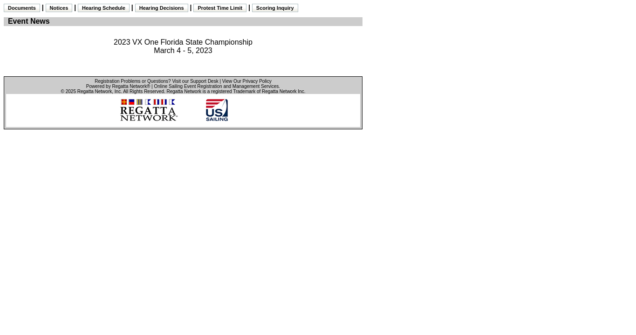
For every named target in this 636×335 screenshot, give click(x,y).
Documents (22, 8)
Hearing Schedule (103, 8)
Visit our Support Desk (195, 81)
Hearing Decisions (161, 8)
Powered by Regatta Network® (118, 86)
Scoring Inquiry (275, 8)
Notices (59, 8)
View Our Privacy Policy (247, 81)
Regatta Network (94, 91)
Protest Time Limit (220, 8)
